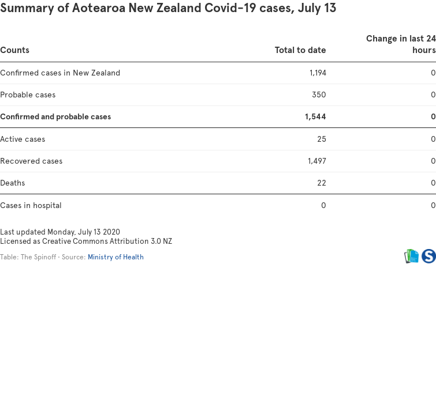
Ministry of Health (116, 257)
